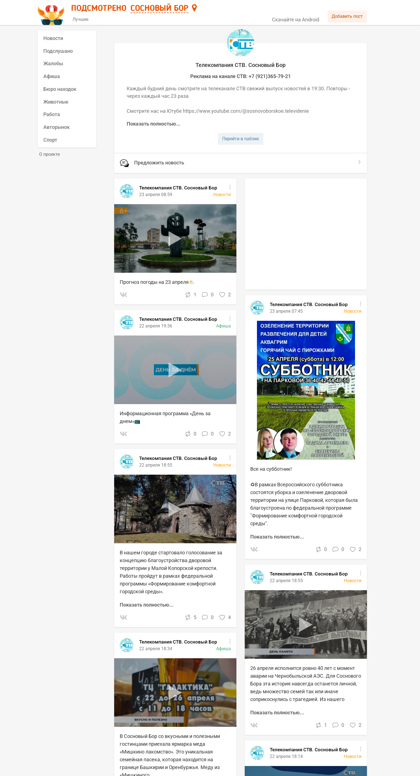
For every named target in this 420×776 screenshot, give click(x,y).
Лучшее (80, 19)
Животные (55, 102)
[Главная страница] (52, 13)
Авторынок (56, 127)
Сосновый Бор (159, 8)
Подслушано (58, 51)
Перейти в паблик (240, 138)
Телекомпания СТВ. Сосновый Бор (309, 574)
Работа (51, 114)
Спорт (50, 140)
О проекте (49, 154)
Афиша (51, 76)
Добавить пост (347, 16)
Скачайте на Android (295, 19)
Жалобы (53, 63)
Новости (53, 38)
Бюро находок (59, 89)
